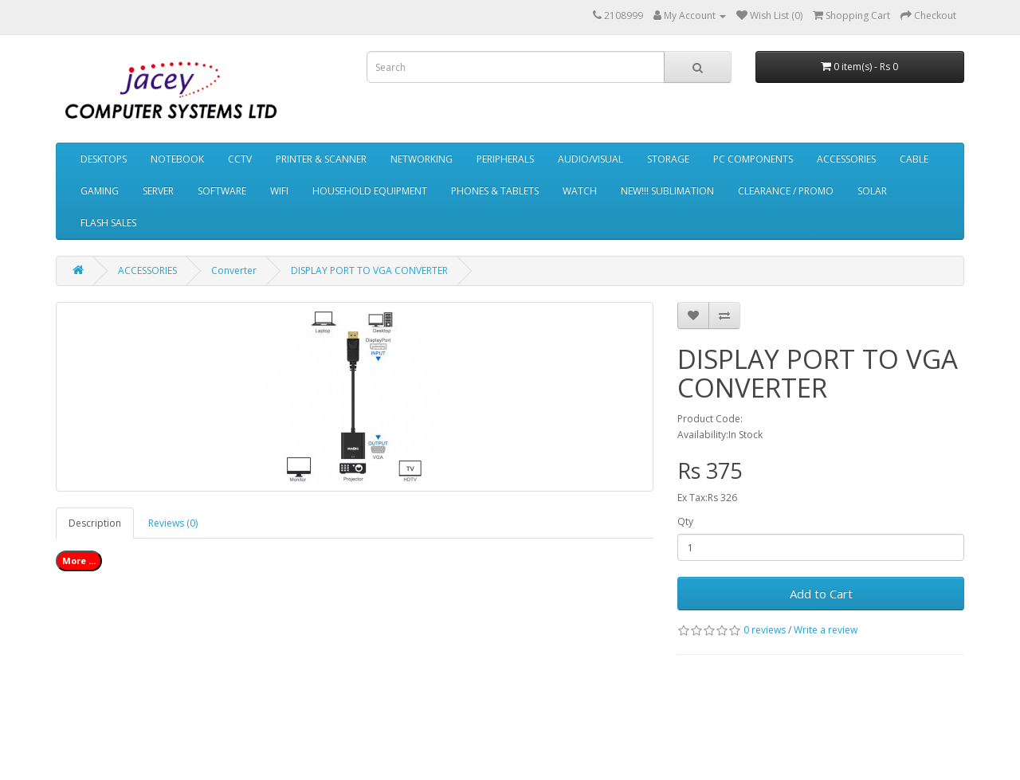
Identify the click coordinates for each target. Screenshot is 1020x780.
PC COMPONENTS (753, 159)
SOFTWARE (222, 191)
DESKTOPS (103, 159)
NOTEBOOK (177, 159)
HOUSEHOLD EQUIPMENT (369, 191)
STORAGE (668, 159)
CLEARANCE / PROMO (786, 191)
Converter (234, 270)
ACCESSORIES (846, 159)
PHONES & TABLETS (495, 191)
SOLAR (872, 191)
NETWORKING (421, 159)
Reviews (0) (173, 523)
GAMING (99, 191)
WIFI (279, 191)
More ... (79, 560)
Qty (685, 521)
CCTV (240, 159)
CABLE (914, 159)
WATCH (580, 191)
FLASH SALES (108, 222)
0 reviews (764, 630)
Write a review (825, 630)
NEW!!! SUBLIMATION (667, 191)
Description (95, 523)
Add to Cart (821, 594)
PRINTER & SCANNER (321, 159)
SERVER (158, 191)
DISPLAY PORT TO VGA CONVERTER (369, 270)
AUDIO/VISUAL (590, 159)
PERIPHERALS (505, 159)
